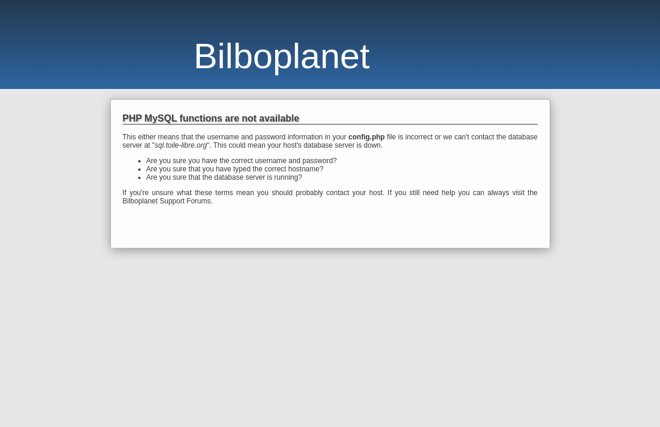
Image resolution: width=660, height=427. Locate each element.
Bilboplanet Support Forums (167, 201)
